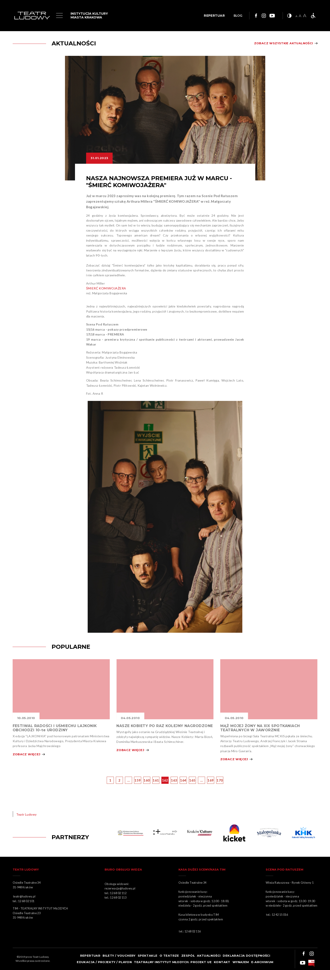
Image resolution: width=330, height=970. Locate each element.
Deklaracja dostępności (246, 955)
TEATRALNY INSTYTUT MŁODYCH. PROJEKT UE (173, 962)
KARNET (200, 833)
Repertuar (90, 955)
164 (183, 780)
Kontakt (222, 962)
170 (220, 780)
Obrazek (61, 689)
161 (156, 780)
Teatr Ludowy (26, 814)
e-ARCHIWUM (262, 962)
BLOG (238, 16)
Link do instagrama (263, 15)
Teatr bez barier (313, 15)
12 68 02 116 (192, 931)
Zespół (188, 955)
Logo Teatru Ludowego (32, 15)
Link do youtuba (272, 15)
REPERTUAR (214, 16)
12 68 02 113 (118, 897)
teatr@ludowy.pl (25, 896)
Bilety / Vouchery (119, 955)
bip (311, 963)
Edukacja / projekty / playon (104, 962)
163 (174, 780)
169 (210, 780)
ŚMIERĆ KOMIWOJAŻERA (106, 288)
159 (137, 780)
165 (192, 780)
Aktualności (209, 955)
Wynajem (241, 962)
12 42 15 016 (280, 914)
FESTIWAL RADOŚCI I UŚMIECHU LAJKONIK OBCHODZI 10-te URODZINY (55, 728)
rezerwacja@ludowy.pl (121, 888)
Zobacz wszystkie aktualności (283, 43)
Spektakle (148, 955)
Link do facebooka (255, 15)
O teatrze (169, 955)
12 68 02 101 (26, 901)
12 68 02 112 (118, 893)
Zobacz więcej (26, 754)
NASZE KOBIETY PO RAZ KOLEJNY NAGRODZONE (164, 726)
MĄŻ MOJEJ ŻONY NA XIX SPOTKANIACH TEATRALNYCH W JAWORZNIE (260, 728)
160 (147, 780)
